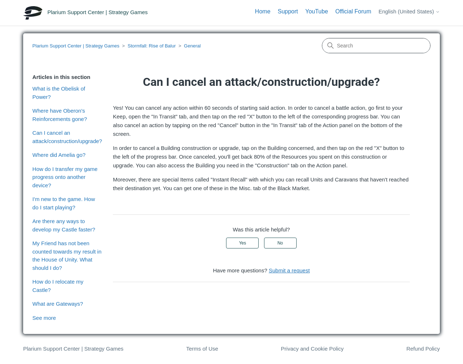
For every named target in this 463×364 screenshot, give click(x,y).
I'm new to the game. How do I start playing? (64, 203)
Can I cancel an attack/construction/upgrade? (67, 137)
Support (288, 11)
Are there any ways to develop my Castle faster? (64, 225)
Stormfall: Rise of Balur (152, 46)
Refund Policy (423, 349)
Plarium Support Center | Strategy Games (76, 46)
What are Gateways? (58, 304)
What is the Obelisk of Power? (59, 92)
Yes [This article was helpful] (242, 243)
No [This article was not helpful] (280, 243)
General (192, 46)
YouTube (316, 11)
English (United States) (409, 11)
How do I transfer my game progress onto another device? (65, 177)
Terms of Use (202, 349)
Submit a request (289, 270)
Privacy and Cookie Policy (312, 349)
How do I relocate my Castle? (58, 286)
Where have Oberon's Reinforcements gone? (60, 115)
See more (44, 318)
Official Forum (353, 11)
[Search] (376, 45)
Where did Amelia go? (59, 155)
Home (263, 11)
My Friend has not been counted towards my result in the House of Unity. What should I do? (67, 255)
